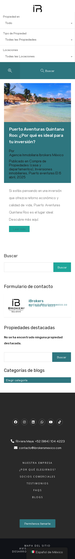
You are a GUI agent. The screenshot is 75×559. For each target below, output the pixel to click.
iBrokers (36, 301)
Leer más (19, 229)
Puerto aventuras (42, 173)
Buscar (62, 267)
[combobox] (37, 24)
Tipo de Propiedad (14, 33)
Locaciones (10, 50)
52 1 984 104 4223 (42, 305)
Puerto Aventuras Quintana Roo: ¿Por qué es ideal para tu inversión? (36, 135)
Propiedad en (11, 16)
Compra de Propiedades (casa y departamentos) (27, 165)
